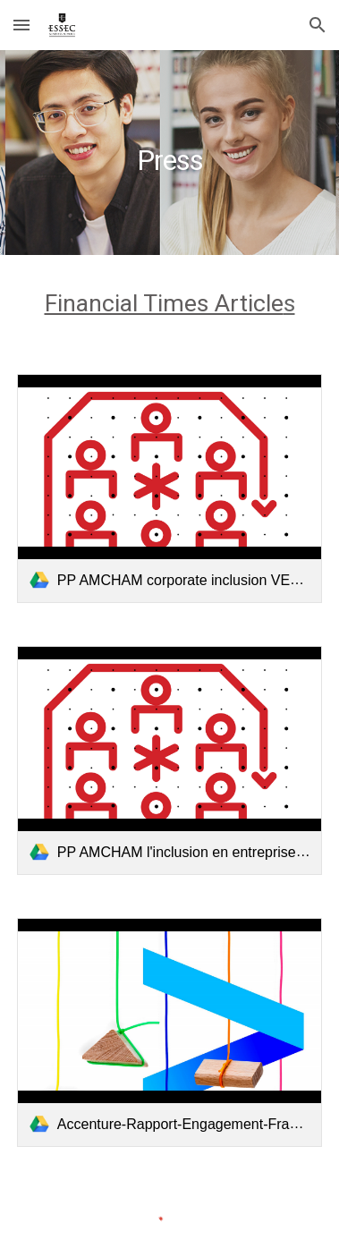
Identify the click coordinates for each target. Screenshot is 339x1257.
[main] (169, 152)
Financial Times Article (164, 303)
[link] (169, 488)
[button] (21, 24)
